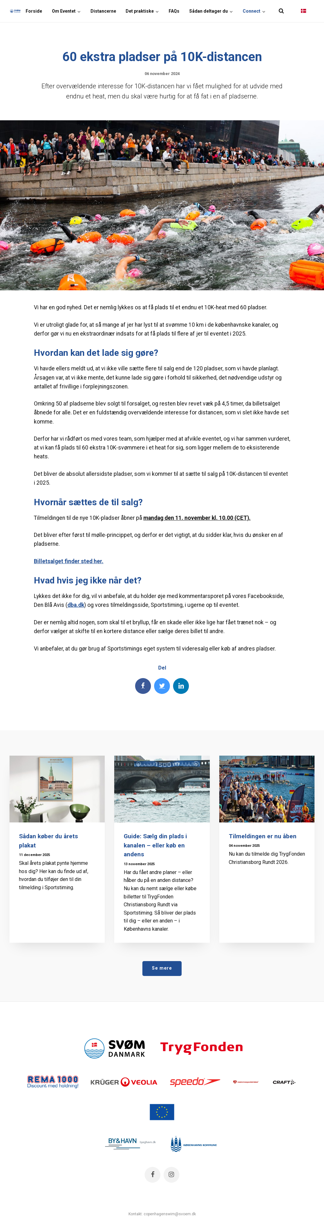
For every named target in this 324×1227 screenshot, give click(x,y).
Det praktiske (143, 11)
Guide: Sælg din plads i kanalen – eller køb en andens (155, 845)
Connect (254, 11)
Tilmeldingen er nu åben (263, 836)
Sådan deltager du (211, 11)
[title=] (281, 11)
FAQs (174, 11)
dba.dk (75, 605)
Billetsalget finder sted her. (68, 561)
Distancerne (104, 11)
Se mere (162, 968)
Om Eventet (67, 11)
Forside (35, 11)
